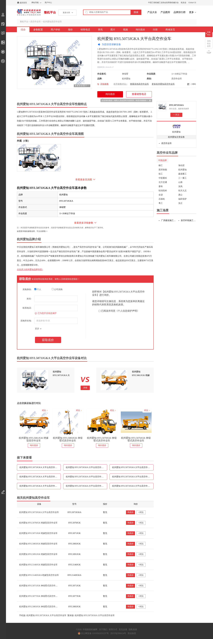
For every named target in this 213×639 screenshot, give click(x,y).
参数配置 (38, 29)
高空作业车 (35, 22)
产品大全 (152, 12)
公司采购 (57, 289)
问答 (155, 29)
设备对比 (209, 33)
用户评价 (55, 29)
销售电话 (85, 29)
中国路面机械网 (29, 12)
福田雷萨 (182, 199)
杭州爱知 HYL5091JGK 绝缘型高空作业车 (38, 554)
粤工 (161, 203)
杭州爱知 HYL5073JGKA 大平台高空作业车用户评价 (86, 467)
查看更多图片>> (82, 86)
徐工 (161, 174)
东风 (180, 186)
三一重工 (182, 178)
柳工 (161, 165)
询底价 (130, 512)
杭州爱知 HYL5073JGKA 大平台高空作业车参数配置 (40, 467)
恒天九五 (182, 190)
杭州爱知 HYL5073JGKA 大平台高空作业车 (39, 512)
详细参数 (104, 84)
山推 (180, 182)
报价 (70, 29)
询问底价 (140, 29)
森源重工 (182, 174)
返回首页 (23, 3)
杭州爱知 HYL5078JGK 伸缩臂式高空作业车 (102, 439)
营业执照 (132, 633)
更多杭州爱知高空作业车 (163, 84)
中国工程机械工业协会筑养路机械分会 (163, 2)
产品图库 (165, 12)
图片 (112, 29)
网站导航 (35, 2)
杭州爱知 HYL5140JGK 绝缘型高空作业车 (38, 565)
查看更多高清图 (83, 179)
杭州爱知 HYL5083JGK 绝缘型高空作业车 (38, 544)
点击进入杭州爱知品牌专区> (30, 269)
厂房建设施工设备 (169, 220)
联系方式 (113, 629)
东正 (180, 203)
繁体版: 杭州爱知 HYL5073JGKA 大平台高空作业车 (91, 615)
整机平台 (50, 12)
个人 (37, 289)
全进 (161, 195)
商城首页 (170, 29)
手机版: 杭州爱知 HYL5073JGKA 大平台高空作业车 (42, 615)
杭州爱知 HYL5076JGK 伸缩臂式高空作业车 (136, 439)
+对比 (141, 512)
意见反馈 (123, 629)
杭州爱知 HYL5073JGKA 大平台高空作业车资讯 (86, 477)
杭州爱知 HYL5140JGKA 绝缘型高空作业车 (39, 575)
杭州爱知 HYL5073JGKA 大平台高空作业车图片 (133, 477)
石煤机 (162, 199)
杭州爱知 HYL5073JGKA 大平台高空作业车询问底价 (86, 486)
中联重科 (163, 178)
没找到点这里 (209, 43)
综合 (23, 29)
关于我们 (103, 629)
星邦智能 (163, 170)
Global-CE (192, 2)
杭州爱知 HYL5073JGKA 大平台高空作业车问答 (133, 486)
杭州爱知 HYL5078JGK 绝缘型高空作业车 (38, 523)
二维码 (193, 84)
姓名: (29, 299)
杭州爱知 (176, 132)
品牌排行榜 (179, 12)
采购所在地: (26, 321)
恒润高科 (163, 190)
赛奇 (161, 186)
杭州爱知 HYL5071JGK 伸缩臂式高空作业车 (39, 586)
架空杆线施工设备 (188, 220)
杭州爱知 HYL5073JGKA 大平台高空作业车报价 (133, 467)
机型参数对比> (120, 84)
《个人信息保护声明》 (127, 311)
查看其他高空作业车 (139, 84)
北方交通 (163, 182)
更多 (191, 12)
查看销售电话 (139, 94)
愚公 (180, 195)
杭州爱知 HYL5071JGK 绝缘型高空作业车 (38, 533)
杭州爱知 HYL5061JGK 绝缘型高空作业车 (33, 439)
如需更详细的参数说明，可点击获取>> (32, 231)
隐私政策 (133, 629)
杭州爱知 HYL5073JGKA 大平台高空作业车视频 (40, 486)
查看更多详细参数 (83, 223)
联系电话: (27, 308)
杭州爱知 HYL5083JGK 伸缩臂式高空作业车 (68, 439)
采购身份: (27, 289)
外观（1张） (23, 141)
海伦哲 (181, 165)
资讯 (100, 29)
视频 (125, 29)
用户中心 (48, 2)
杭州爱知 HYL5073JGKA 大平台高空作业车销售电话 (40, 477)
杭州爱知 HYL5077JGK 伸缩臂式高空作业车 (39, 596)
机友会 (183, 2)
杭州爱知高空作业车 (52, 22)
